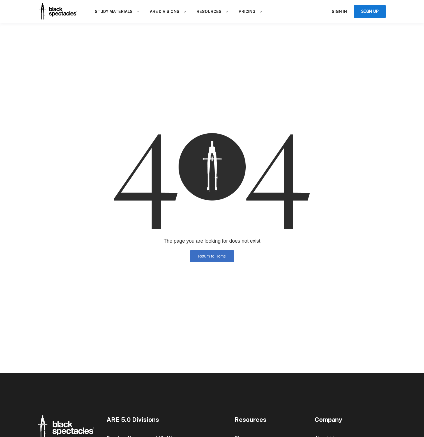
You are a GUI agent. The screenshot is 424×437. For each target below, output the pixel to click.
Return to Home (212, 256)
